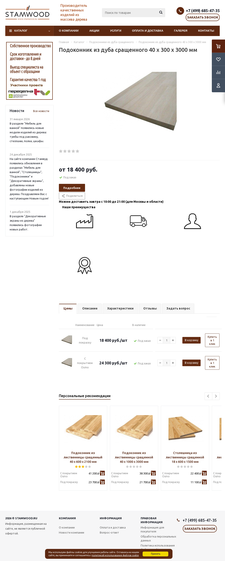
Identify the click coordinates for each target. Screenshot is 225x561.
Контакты (206, 30)
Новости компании (71, 532)
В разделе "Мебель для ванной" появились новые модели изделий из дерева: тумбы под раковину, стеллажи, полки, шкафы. (28, 132)
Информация (111, 518)
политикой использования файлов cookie (115, 555)
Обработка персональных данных (158, 538)
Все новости (41, 111)
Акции (94, 30)
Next (216, 396)
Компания (67, 518)
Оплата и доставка (147, 30)
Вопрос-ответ (109, 532)
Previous (208, 396)
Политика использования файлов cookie (158, 547)
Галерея (180, 30)
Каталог (20, 30)
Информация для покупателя (152, 529)
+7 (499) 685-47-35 (203, 11)
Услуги (115, 30)
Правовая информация (152, 520)
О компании (68, 30)
